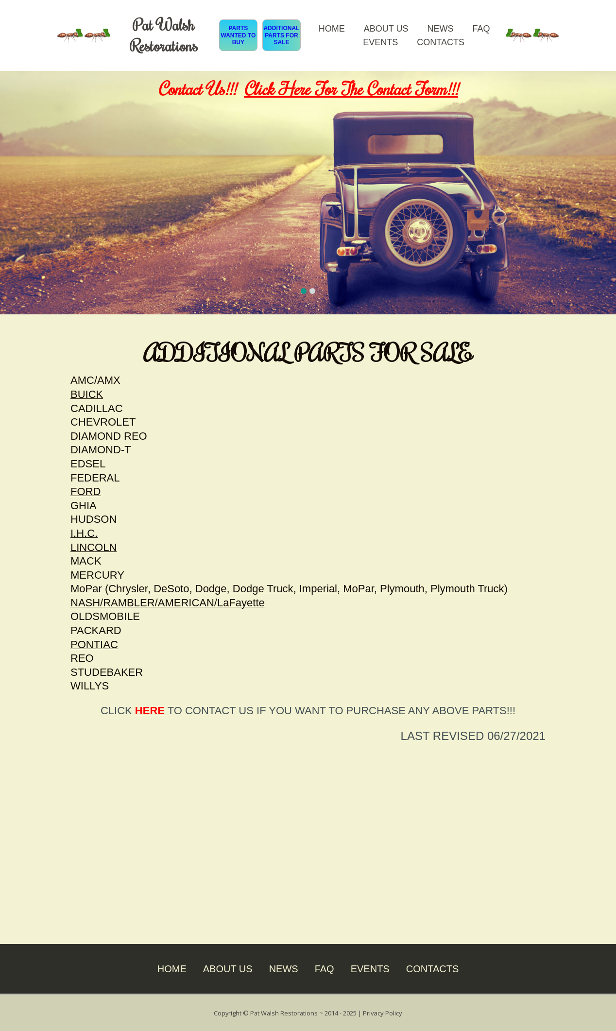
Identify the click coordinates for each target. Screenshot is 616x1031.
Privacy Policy (384, 1012)
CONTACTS (440, 42)
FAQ (481, 29)
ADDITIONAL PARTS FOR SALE (281, 35)
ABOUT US (386, 29)
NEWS (440, 29)
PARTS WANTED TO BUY (238, 35)
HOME (332, 29)
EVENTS (380, 42)
